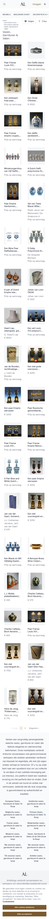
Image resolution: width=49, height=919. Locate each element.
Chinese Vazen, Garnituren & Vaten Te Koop (36, 812)
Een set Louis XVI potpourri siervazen (34, 328)
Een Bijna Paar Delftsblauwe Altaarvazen (11, 248)
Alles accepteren (24, 914)
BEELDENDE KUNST (22, 12)
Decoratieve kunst (10, 20)
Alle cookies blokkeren (24, 907)
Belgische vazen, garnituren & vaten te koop (13, 812)
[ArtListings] (24, 871)
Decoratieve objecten (11, 22)
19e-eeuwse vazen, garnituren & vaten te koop (13, 844)
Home (5, 18)
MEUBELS (7, 12)
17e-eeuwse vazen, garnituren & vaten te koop (13, 855)
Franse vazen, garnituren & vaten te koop (13, 823)
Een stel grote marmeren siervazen (34, 366)
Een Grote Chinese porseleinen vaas (36, 98)
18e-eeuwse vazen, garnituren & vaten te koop (36, 844)
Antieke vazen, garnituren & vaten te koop (36, 855)
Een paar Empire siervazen (12, 406)
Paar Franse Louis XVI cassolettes (33, 629)
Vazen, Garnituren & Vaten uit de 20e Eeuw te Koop (36, 834)
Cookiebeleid (8, 901)
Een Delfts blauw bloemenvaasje (36, 61)
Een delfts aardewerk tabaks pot (33, 133)
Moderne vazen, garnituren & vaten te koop (13, 834)
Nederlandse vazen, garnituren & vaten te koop (36, 823)
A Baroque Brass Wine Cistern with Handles (36, 558)
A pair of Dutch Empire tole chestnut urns (11, 290)
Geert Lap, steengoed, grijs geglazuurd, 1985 (12, 328)
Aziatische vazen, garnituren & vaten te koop (36, 801)
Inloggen (37, 4)
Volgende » (34, 725)
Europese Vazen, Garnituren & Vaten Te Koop (12, 801)
